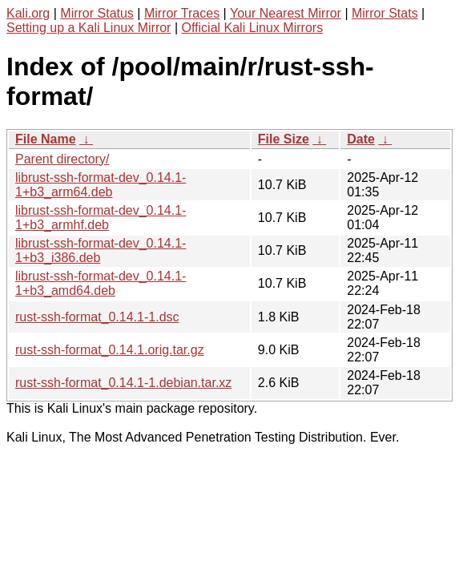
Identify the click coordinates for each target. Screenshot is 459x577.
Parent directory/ (62, 159)
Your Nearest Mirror (285, 13)
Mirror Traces (181, 13)
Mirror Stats (385, 13)
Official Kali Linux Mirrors (252, 27)
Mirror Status (97, 13)
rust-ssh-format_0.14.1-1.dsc (97, 317)
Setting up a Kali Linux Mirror (88, 27)
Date (361, 139)
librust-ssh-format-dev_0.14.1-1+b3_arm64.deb (100, 185)
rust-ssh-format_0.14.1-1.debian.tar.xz (123, 382)
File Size (283, 139)
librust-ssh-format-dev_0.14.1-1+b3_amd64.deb (100, 283)
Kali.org (28, 13)
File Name (45, 139)
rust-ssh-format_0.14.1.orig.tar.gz (109, 350)
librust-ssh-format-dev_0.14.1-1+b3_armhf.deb (100, 218)
